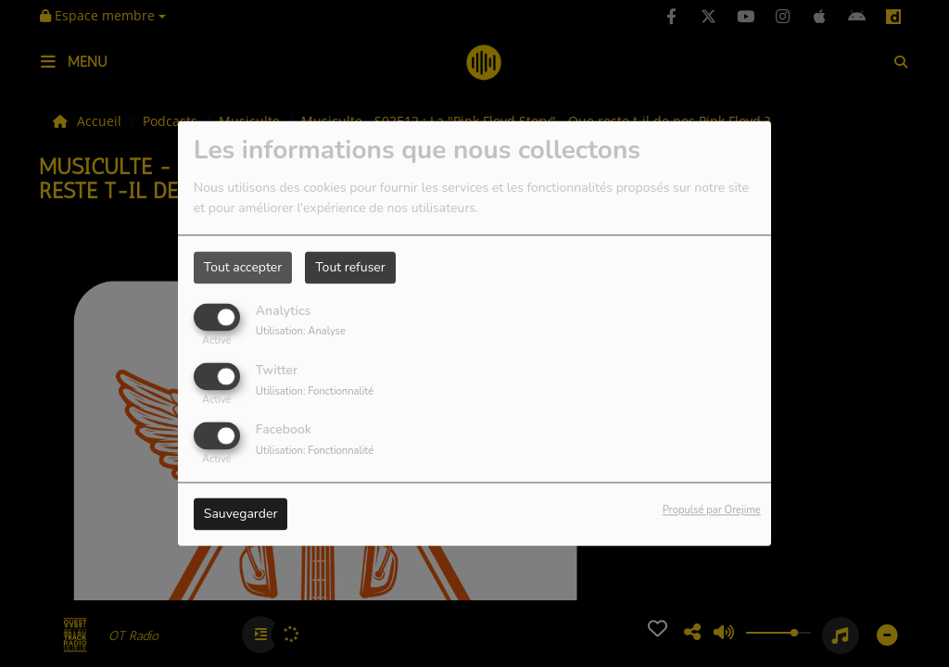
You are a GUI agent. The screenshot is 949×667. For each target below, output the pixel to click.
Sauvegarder (241, 514)
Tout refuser (350, 267)
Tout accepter (243, 267)
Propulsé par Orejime (712, 511)
